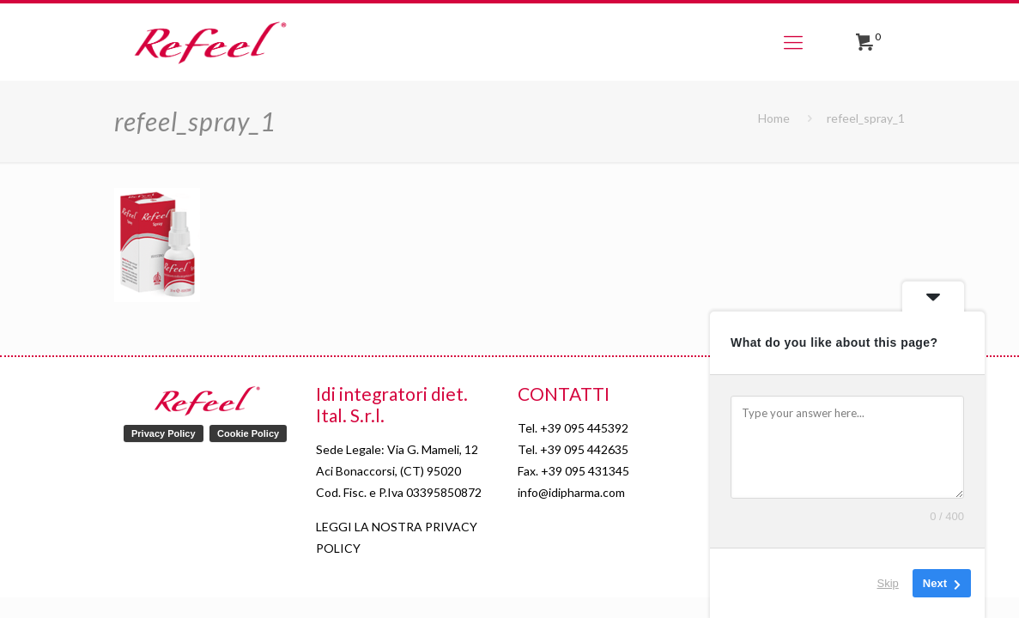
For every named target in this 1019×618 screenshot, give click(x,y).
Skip (888, 583)
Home (774, 118)
